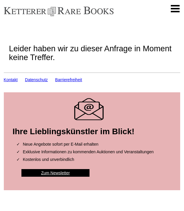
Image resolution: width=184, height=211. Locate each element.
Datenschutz (36, 79)
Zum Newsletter (55, 173)
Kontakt (11, 79)
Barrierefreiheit (68, 79)
